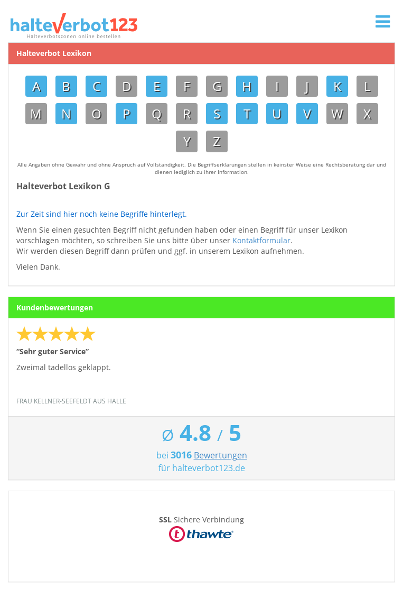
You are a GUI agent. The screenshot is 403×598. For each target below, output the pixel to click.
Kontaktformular (261, 240)
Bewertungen (220, 455)
